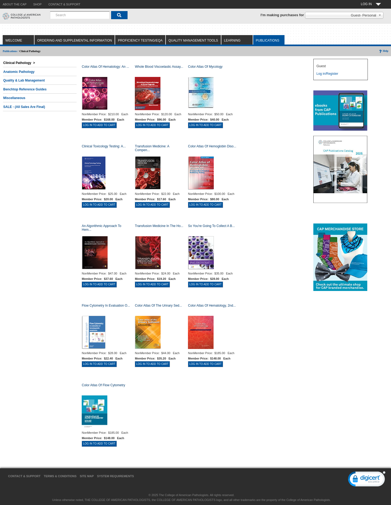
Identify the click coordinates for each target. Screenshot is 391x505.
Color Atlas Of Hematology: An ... (105, 67)
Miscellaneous (14, 98)
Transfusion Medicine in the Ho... (159, 226)
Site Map (87, 476)
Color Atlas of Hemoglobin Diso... (212, 146)
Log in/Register (327, 74)
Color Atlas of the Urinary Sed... (158, 305)
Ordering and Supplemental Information (74, 40)
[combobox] (80, 15)
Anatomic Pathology (19, 72)
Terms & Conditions (60, 476)
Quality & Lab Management (24, 80)
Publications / (10, 51)
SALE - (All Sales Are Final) (24, 107)
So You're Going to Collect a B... (211, 226)
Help (383, 50)
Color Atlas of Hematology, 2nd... (212, 305)
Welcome (13, 40)
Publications (267, 40)
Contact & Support (24, 476)
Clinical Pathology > (19, 63)
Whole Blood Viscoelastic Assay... (159, 67)
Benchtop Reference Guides (25, 89)
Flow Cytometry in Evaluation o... (106, 305)
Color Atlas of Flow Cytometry (103, 385)
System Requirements (115, 476)
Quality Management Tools (193, 40)
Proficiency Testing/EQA (140, 40)
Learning (232, 40)
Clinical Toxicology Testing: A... (104, 146)
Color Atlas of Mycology (205, 67)
